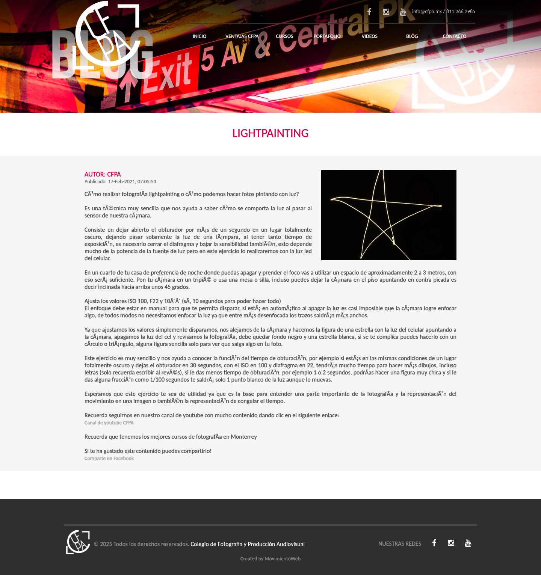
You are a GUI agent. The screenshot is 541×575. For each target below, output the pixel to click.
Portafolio (327, 36)
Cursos (284, 36)
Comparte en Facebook (109, 458)
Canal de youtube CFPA (109, 423)
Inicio (199, 36)
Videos (370, 36)
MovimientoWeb (282, 558)
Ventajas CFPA (241, 36)
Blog (412, 36)
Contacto (455, 36)
